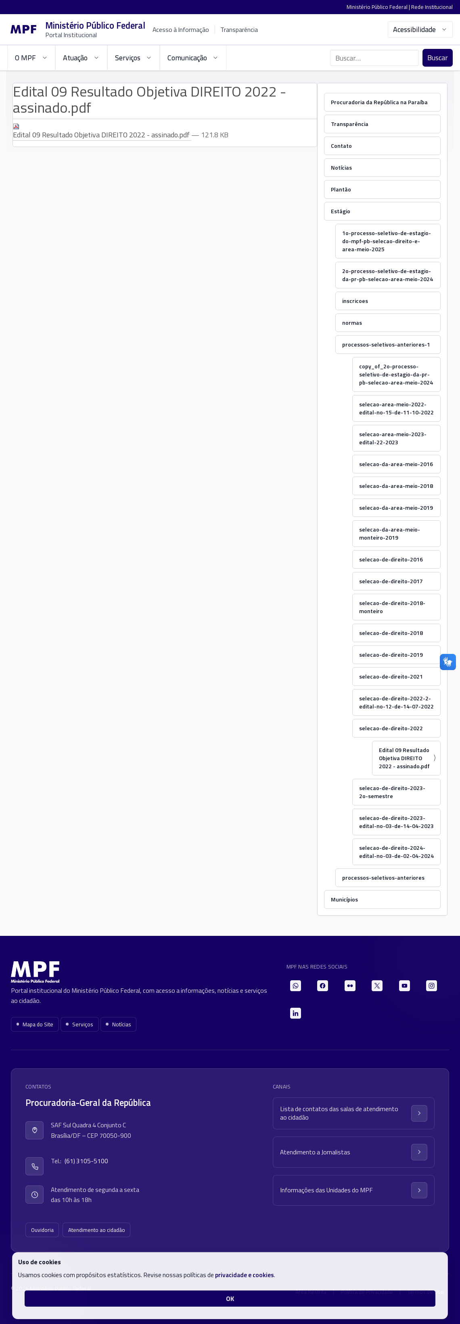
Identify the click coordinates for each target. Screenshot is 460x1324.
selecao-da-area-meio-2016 (396, 464)
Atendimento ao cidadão (96, 1230)
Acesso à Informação (181, 29)
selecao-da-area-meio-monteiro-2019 (389, 533)
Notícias (341, 167)
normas (352, 322)
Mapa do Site (35, 1024)
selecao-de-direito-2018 (391, 632)
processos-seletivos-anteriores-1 (386, 344)
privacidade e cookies (244, 1275)
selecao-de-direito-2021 (391, 676)
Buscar (437, 57)
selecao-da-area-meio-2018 (396, 485)
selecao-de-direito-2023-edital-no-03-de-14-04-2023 (396, 821)
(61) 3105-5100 (86, 1161)
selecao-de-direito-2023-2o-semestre (392, 792)
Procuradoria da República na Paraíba (379, 102)
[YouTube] (404, 986)
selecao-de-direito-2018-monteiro (392, 607)
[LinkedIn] (295, 1013)
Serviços (79, 1024)
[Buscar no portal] (374, 58)
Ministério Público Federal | (379, 7)
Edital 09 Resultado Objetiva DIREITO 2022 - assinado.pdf (102, 131)
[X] (377, 986)
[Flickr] (350, 986)
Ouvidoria (42, 1230)
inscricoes (355, 300)
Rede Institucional (432, 7)
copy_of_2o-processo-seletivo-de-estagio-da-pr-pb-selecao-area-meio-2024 (396, 374)
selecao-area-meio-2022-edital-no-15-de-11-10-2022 (396, 408)
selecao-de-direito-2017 (391, 581)
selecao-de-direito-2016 (391, 559)
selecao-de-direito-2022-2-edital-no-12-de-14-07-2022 (396, 702)
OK (230, 1298)
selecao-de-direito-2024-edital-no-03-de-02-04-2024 (396, 851)
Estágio (340, 211)
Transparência (239, 29)
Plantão (341, 189)
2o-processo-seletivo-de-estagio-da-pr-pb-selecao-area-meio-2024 (387, 275)
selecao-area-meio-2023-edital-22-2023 (393, 438)
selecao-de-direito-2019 (391, 654)
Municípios (344, 899)
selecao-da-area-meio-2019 (396, 507)
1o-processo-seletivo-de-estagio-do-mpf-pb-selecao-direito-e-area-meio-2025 (386, 241)
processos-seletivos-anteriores (383, 877)
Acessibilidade (420, 29)
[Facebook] (323, 986)
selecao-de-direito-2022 (391, 728)
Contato (341, 145)
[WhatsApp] (295, 986)
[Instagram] (431, 986)
